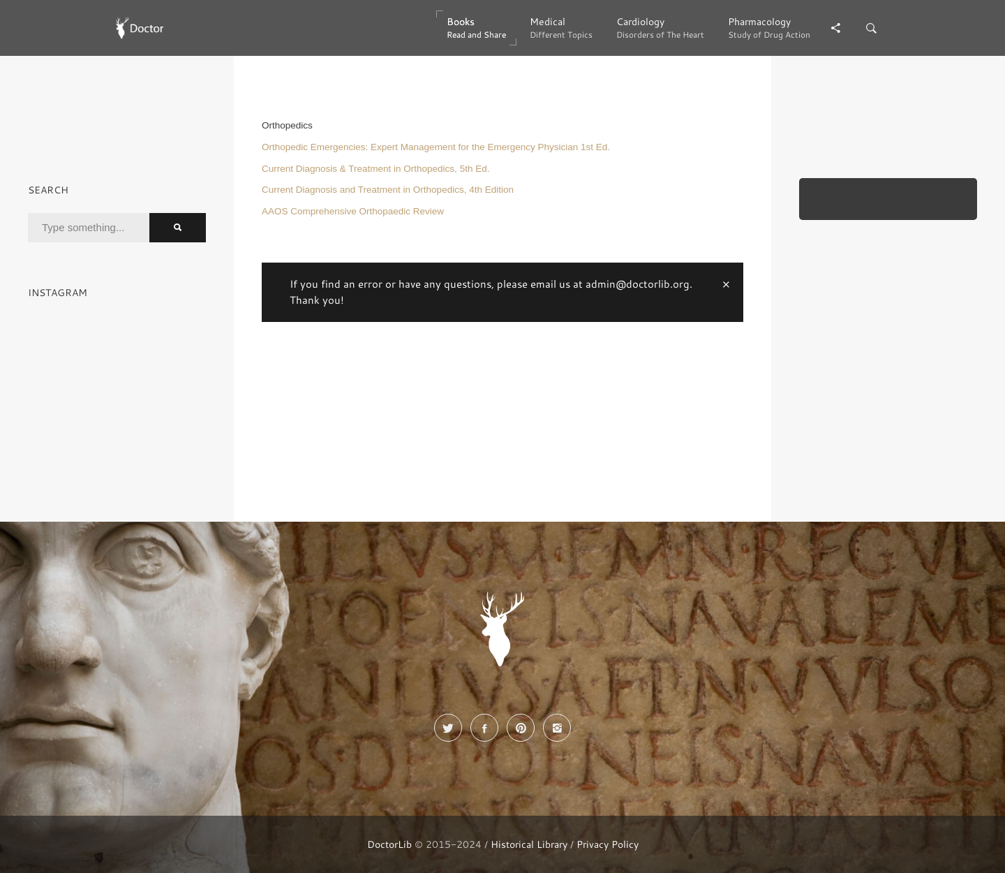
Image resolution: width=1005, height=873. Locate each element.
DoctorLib (389, 844)
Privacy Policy (607, 844)
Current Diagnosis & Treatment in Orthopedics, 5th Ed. (375, 168)
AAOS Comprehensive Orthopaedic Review (353, 211)
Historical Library (529, 844)
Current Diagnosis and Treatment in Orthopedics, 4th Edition (388, 189)
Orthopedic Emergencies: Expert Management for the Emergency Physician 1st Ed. (436, 147)
